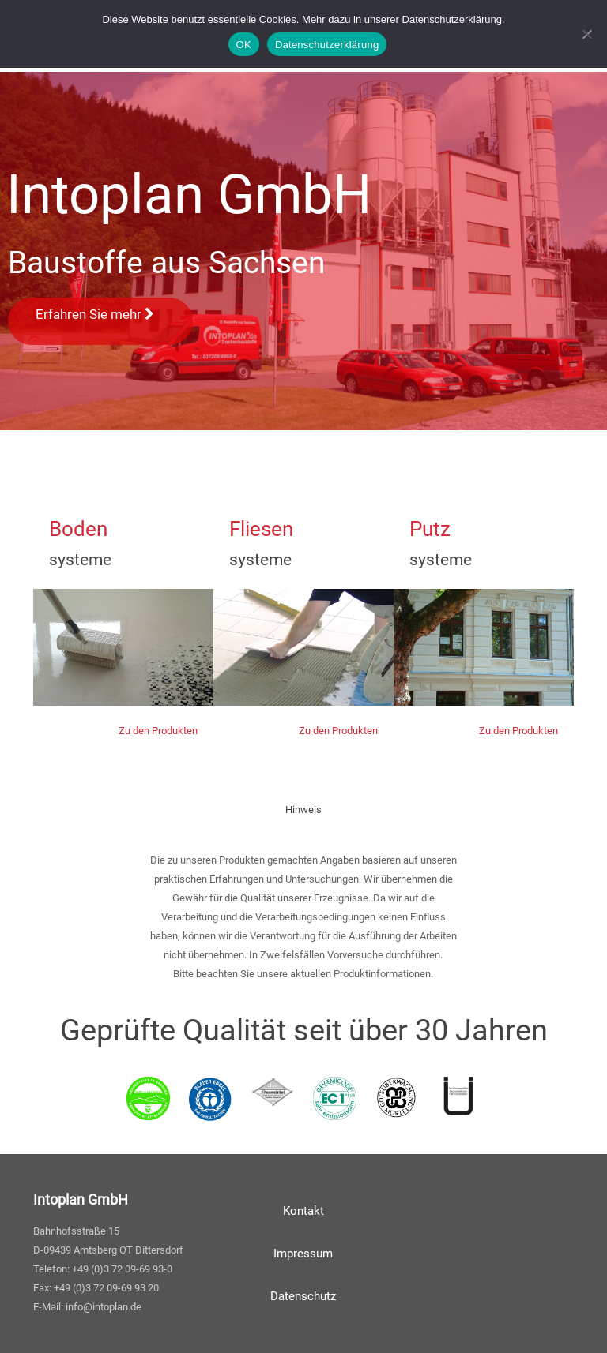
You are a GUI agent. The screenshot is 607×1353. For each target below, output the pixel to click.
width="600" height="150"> (123, 647)
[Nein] (587, 34)
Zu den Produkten (158, 730)
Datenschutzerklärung (327, 45)
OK (243, 45)
